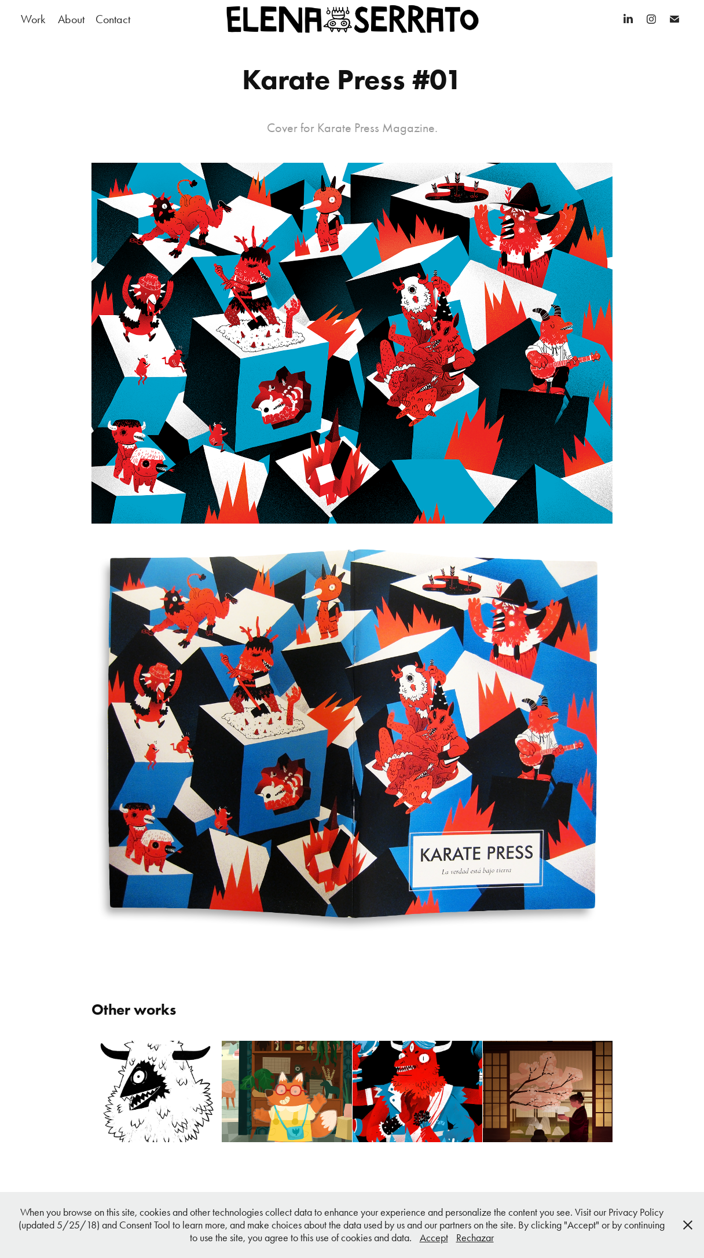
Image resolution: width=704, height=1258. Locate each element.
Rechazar (475, 1237)
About (71, 19)
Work (33, 19)
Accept (434, 1237)
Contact (113, 19)
